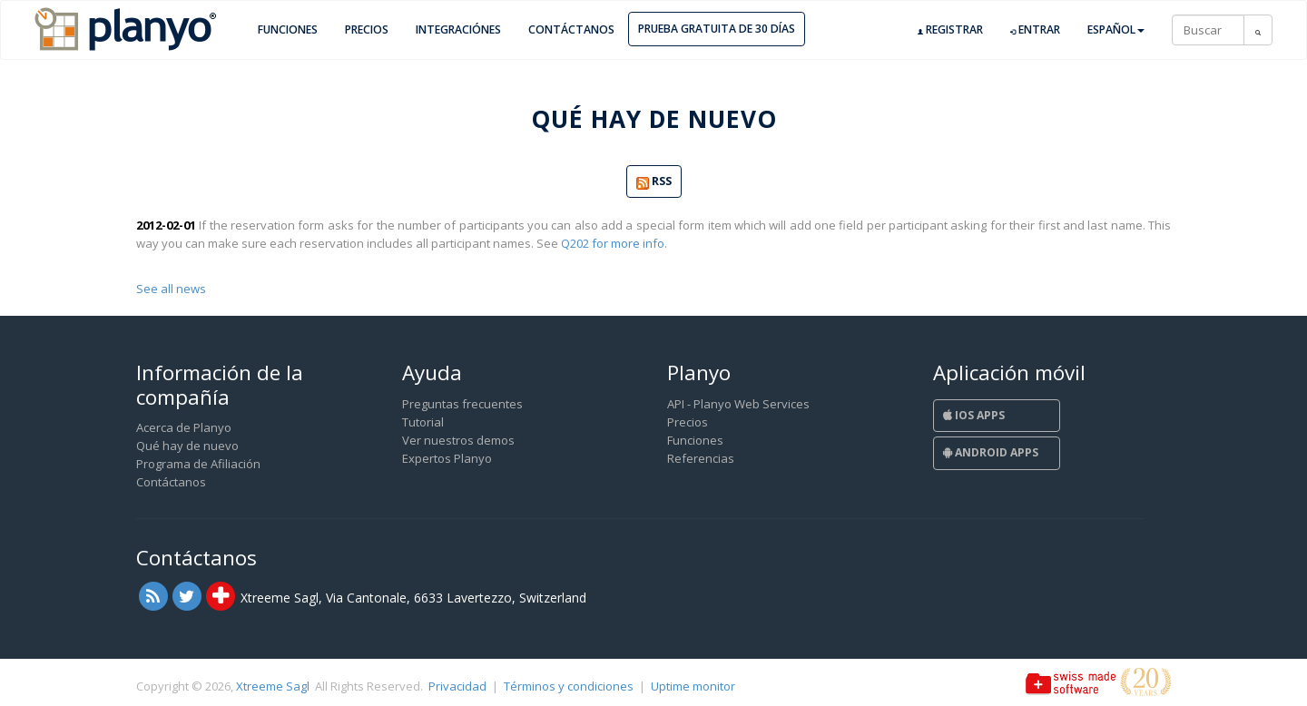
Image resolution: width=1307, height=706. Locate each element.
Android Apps (990, 452)
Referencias (700, 458)
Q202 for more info (612, 243)
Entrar (1035, 30)
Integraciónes (458, 29)
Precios (366, 29)
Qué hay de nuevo (187, 445)
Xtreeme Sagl (273, 686)
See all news (171, 288)
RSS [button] (654, 182)
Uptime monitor (693, 686)
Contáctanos (571, 29)
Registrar (950, 30)
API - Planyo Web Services (738, 404)
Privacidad (457, 686)
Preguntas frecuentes (462, 404)
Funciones (288, 29)
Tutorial (423, 422)
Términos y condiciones (569, 686)
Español (1116, 29)
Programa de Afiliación (198, 464)
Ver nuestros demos (458, 440)
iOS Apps (974, 415)
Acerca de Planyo (183, 427)
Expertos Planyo (447, 458)
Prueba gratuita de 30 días (716, 28)
